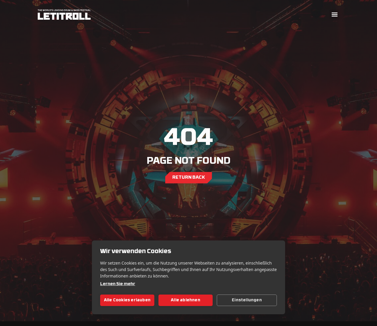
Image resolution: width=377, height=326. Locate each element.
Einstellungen (247, 300)
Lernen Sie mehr (117, 284)
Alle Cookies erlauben (127, 300)
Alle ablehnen (185, 300)
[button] (334, 14)
